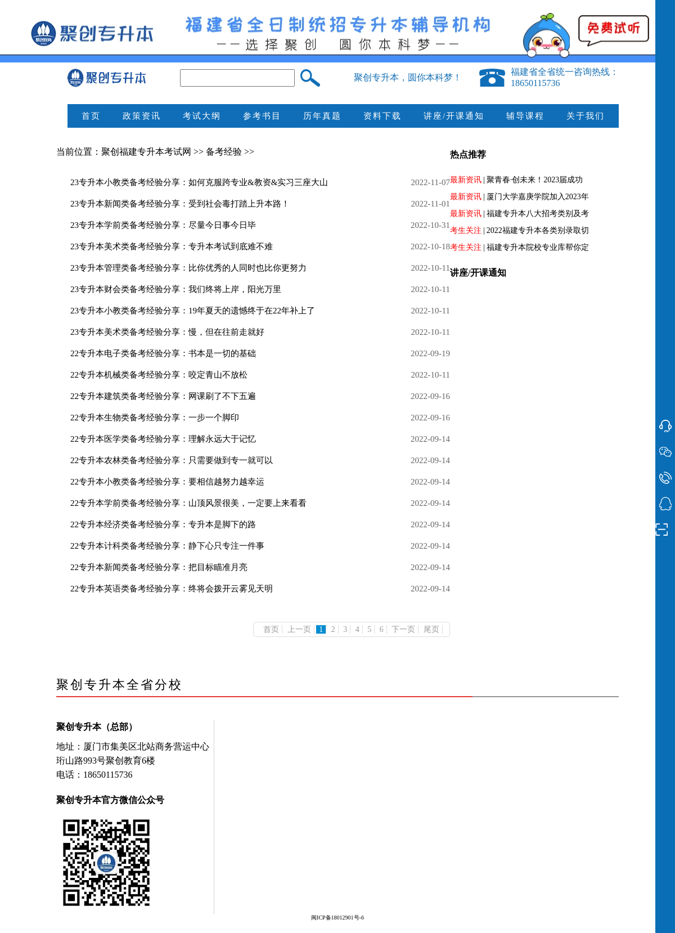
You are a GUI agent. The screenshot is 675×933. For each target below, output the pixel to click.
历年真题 (322, 115)
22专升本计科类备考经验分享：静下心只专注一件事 (167, 545)
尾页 (431, 629)
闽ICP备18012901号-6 (337, 917)
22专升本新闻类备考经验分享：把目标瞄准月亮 (159, 567)
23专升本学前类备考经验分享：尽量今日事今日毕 (163, 225)
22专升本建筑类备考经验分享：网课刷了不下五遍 (163, 396)
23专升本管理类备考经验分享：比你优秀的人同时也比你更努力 (188, 267)
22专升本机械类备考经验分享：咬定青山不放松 (159, 374)
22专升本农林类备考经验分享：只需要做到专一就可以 (171, 460)
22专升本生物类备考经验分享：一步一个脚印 (154, 417)
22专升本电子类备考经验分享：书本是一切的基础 (163, 353)
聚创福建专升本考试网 (146, 151)
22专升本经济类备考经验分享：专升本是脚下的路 (163, 524)
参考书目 (262, 115)
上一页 (299, 629)
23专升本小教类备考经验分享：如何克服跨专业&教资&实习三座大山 (199, 182)
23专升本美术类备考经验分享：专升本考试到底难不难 (171, 246)
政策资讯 (142, 115)
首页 (91, 115)
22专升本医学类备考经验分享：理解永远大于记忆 (163, 438)
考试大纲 (202, 115)
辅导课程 (525, 115)
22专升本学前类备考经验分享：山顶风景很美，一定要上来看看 (188, 503)
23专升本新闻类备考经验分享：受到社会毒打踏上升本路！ (180, 203)
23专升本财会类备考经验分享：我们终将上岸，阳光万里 (175, 289)
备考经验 (225, 151)
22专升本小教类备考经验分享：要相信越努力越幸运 (167, 481)
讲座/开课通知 (454, 115)
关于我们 (585, 115)
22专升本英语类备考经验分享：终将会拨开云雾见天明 (171, 588)
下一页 (403, 629)
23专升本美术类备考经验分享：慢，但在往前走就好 (167, 332)
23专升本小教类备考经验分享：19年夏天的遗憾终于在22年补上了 (192, 310)
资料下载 (382, 115)
